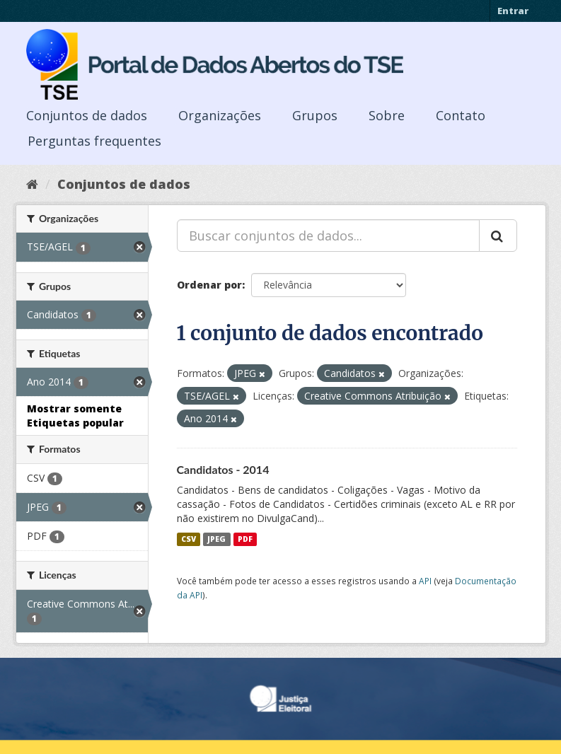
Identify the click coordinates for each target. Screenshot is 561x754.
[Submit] (498, 235)
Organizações (219, 115)
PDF (245, 539)
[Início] (32, 183)
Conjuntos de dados (86, 115)
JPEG (216, 539)
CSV (188, 539)
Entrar (512, 10)
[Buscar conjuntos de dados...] (328, 235)
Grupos (314, 115)
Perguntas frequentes (94, 140)
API (425, 580)
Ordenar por (209, 284)
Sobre (387, 115)
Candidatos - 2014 (223, 469)
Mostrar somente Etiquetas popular (75, 415)
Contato (460, 115)
